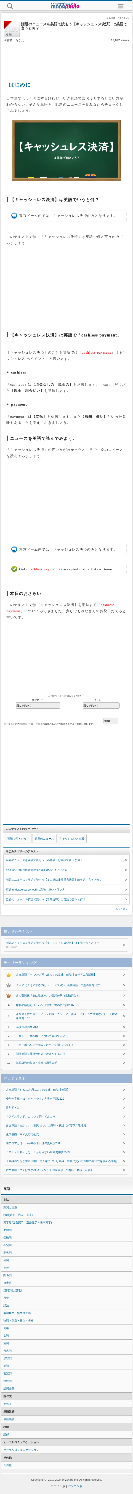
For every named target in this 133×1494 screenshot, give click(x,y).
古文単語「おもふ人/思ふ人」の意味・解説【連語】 (38, 1089)
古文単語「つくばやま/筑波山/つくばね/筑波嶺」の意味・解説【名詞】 (49, 1170)
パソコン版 (75, 1486)
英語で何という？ (18, 838)
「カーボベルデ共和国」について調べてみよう (45, 1045)
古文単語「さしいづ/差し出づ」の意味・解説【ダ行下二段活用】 (56, 974)
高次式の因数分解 (27, 1027)
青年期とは (13, 1107)
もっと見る (121, 908)
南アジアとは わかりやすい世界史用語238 (33, 1143)
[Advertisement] (66, 56)
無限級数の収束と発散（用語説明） (38, 1062)
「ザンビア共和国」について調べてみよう (42, 1036)
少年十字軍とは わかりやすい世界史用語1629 (35, 1098)
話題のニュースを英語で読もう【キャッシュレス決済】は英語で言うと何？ (61, 945)
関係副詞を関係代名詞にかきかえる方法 (40, 1053)
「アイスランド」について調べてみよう (30, 1116)
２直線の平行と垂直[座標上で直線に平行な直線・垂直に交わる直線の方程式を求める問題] (61, 1161)
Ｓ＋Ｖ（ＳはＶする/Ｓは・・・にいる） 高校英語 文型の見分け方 (58, 985)
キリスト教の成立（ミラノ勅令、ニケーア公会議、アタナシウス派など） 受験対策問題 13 (66, 1016)
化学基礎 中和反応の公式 (22, 1134)
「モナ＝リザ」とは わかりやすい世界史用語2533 (38, 1152)
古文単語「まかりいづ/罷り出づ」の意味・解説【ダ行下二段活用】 (47, 1125)
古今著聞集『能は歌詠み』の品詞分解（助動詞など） (49, 995)
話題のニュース (44, 838)
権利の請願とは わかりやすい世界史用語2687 (45, 1005)
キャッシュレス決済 (71, 838)
